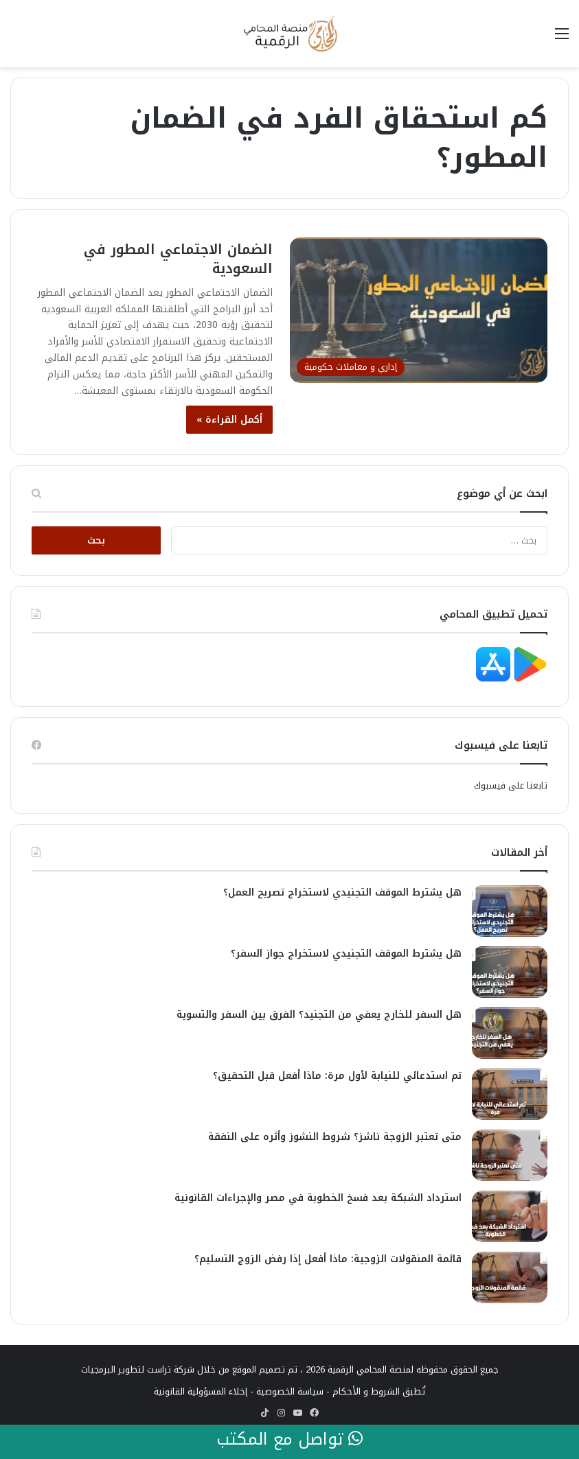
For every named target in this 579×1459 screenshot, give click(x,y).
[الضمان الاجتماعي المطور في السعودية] (419, 310)
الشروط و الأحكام (366, 1391)
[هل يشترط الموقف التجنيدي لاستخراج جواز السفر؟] (509, 972)
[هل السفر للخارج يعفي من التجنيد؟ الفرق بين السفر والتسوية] (509, 1033)
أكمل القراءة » (229, 419)
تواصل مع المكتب (289, 1440)
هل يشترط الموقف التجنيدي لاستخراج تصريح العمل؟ (342, 892)
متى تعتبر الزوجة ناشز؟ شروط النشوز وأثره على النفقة (335, 1137)
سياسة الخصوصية (289, 1391)
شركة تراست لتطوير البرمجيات (137, 1369)
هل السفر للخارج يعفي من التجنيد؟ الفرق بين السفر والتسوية (319, 1014)
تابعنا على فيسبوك (510, 785)
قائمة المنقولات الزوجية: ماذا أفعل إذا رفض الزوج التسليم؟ (328, 1259)
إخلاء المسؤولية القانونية (200, 1391)
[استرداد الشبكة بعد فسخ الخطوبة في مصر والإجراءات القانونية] (509, 1216)
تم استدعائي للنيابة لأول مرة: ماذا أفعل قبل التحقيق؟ (337, 1075)
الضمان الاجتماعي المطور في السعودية (178, 258)
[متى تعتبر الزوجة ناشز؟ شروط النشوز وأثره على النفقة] (509, 1155)
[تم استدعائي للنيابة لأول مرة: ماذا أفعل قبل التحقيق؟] (509, 1094)
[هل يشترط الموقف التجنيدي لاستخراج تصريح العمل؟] (509, 911)
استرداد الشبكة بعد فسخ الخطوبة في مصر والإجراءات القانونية (318, 1198)
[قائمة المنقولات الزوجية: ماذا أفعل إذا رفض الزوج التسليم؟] (509, 1277)
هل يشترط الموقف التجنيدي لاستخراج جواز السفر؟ (346, 953)
